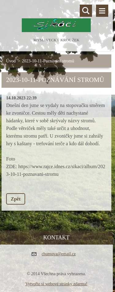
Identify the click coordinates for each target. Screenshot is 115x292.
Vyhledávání (86, 11)
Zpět (16, 198)
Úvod (11, 61)
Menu (102, 11)
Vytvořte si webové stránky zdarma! (56, 284)
